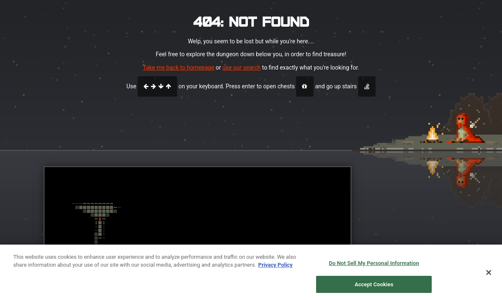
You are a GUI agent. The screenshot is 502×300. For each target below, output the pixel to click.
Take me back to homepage (178, 67)
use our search (242, 67)
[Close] (489, 276)
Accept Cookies (374, 288)
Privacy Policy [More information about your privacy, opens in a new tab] (275, 269)
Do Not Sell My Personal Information (374, 267)
